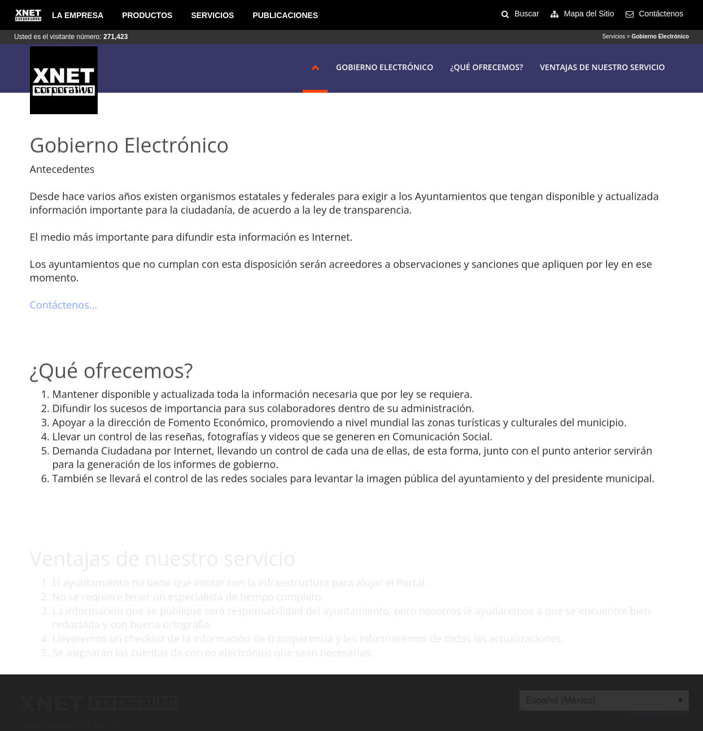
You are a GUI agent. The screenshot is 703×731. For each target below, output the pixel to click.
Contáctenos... (63, 305)
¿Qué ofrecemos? (486, 67)
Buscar (526, 13)
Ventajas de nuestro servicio (602, 67)
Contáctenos (661, 13)
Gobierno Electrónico (384, 67)
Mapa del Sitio (589, 13)
